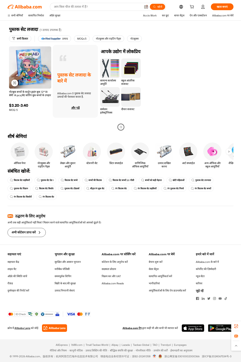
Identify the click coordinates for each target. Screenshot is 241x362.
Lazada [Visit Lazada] (126, 344)
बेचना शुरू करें (155, 261)
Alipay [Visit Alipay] (114, 344)
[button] (146, 7)
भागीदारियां (154, 283)
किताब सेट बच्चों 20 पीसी (121, 180)
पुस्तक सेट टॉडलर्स (70, 188)
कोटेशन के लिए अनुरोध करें (115, 261)
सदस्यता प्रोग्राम (109, 269)
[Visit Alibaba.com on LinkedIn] (203, 298)
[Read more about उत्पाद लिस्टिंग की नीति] (95, 350)
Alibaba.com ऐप (132, 328)
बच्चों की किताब (93, 180)
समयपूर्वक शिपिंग (63, 276)
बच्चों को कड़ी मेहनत (151, 180)
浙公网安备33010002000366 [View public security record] (182, 356)
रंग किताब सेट (119, 188)
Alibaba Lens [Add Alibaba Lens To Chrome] (22, 328)
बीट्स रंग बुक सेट (95, 188)
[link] (236, 326)
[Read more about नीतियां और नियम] (58, 350)
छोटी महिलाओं (176, 180)
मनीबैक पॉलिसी (62, 269)
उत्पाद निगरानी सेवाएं (65, 290)
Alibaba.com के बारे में (207, 261)
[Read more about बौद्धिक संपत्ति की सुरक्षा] (120, 350)
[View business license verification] (154, 356)
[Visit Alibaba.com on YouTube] (220, 298)
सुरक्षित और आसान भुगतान (68, 261)
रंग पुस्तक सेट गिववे (174, 188)
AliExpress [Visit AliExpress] (62, 344)
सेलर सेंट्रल (154, 269)
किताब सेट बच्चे (69, 180)
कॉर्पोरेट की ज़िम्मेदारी (206, 269)
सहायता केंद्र (13, 261)
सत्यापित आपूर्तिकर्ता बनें (160, 276)
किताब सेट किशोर (44, 188)
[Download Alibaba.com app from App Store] (193, 328)
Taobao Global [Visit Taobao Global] (141, 344)
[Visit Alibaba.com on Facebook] (197, 298)
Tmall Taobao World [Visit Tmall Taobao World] (97, 344)
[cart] (192, 7)
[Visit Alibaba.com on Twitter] (208, 298)
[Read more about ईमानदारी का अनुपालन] (180, 350)
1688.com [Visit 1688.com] (76, 344)
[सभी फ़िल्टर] (20, 38)
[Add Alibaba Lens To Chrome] (54, 328)
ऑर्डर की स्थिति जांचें (17, 276)
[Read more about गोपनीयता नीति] (142, 350)
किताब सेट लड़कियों (20, 180)
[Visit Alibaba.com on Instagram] (214, 298)
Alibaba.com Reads (113, 283)
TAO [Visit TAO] (155, 344)
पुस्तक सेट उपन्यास (201, 180)
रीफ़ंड (10, 283)
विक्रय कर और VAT (111, 276)
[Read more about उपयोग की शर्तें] (160, 350)
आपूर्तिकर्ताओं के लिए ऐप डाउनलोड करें (167, 290)
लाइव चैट (12, 269)
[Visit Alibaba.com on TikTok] (225, 298)
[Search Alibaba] (97, 7)
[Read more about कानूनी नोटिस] (75, 350)
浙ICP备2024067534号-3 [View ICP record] (216, 356)
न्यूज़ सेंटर (200, 276)
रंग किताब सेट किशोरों (21, 196)
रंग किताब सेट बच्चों (201, 188)
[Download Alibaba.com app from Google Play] (220, 328)
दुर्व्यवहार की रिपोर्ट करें (18, 290)
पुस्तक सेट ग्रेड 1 (45, 180)
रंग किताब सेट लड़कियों (145, 188)
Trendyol (166, 344)
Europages (180, 344)
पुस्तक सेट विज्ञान (19, 188)
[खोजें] (157, 7)
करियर (199, 283)
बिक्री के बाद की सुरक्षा (65, 283)
